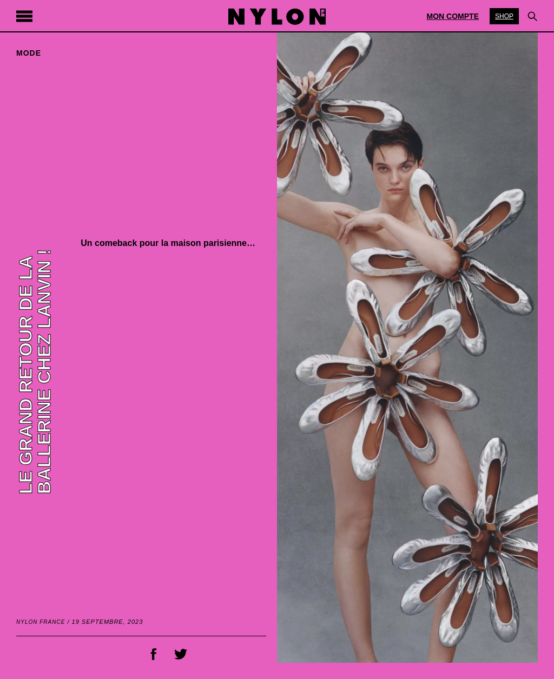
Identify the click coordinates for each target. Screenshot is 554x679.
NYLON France (40, 622)
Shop (504, 16)
